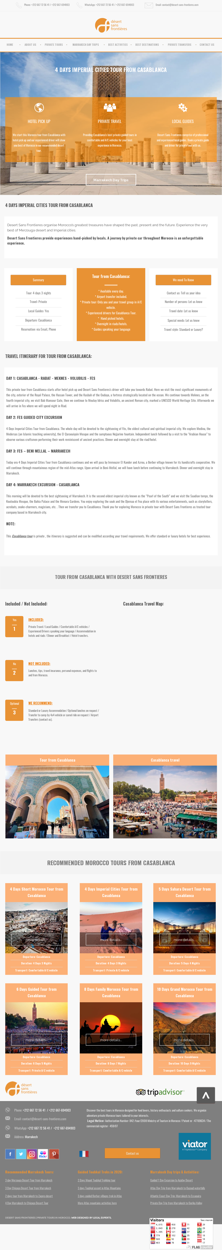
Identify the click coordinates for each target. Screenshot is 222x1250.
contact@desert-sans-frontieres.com (44, 1118)
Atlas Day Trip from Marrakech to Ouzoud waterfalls (177, 1188)
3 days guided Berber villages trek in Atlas (100, 1196)
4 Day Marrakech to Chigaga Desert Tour (26, 1203)
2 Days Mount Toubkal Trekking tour (96, 1180)
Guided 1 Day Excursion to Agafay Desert (171, 1180)
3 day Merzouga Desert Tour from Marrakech (28, 1180)
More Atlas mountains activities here (97, 1203)
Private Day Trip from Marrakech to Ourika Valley (176, 1203)
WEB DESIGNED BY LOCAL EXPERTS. (91, 1217)
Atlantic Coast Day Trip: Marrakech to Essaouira (175, 1196)
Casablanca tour (22, 536)
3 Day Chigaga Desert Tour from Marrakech (28, 1188)
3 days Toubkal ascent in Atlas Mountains (99, 1188)
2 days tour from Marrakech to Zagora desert (29, 1196)
